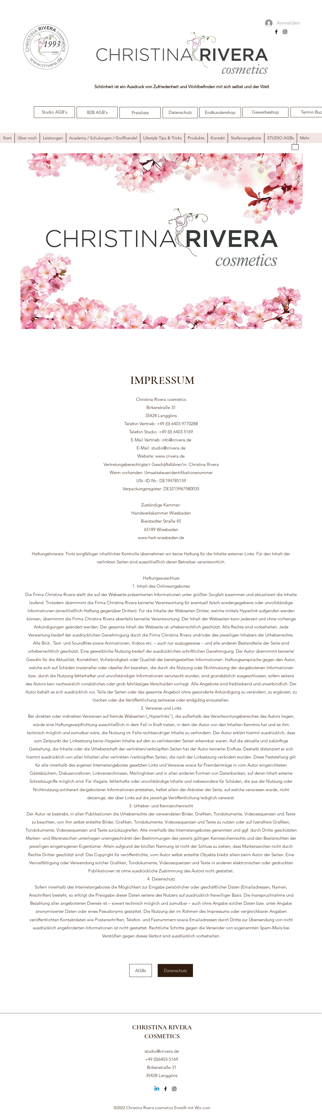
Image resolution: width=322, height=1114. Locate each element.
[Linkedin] (157, 1089)
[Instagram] (285, 32)
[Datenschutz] (180, 112)
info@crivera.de (176, 440)
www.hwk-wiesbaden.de (161, 537)
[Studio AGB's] (54, 112)
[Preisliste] (140, 113)
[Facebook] (276, 32)
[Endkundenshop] (220, 112)
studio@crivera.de (168, 448)
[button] (295, 146)
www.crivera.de (170, 456)
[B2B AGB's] (97, 112)
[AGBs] (140, 970)
